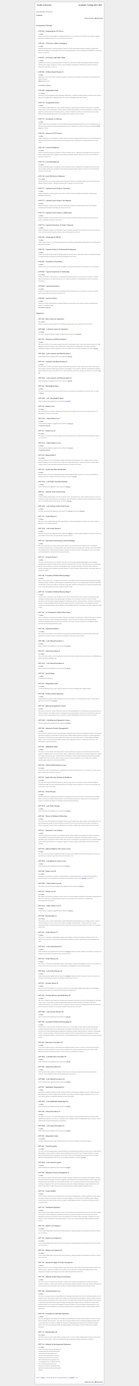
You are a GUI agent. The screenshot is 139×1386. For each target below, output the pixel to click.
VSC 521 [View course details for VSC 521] (74, 476)
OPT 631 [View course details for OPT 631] (68, 951)
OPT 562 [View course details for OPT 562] (68, 723)
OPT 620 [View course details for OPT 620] (81, 886)
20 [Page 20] (61, 1377)
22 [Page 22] (65, 1377)
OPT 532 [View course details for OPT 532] (70, 511)
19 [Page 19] (59, 1377)
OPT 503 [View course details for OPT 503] (68, 401)
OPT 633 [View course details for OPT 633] (68, 976)
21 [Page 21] (63, 1377)
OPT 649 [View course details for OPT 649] (68, 1130)
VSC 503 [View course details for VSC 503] (55, 700)
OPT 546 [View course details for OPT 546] (68, 646)
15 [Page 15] (51, 1377)
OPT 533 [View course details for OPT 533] (70, 533)
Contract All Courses (89, 18)
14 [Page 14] (49, 1377)
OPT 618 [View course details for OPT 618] (67, 866)
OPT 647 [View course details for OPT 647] (68, 1106)
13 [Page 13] (47, 1377)
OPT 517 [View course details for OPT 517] (71, 448)
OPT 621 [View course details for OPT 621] (71, 910)
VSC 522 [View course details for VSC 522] (69, 501)
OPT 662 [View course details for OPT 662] (68, 1167)
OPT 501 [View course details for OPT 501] (70, 356)
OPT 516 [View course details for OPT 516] (71, 423)
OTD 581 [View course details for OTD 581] (48, 85)
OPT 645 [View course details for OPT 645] (68, 1061)
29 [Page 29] (76, 1377)
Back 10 (43, 1377)
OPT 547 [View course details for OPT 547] (68, 668)
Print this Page (99, 18)
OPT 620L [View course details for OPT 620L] (84, 878)
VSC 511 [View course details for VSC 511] (96, 348)
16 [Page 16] (53, 1377)
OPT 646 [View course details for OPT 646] (68, 1082)
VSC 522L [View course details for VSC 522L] (81, 511)
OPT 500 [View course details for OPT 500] (79, 334)
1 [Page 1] (39, 1377)
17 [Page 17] (55, 1377)
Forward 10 (72, 1377)
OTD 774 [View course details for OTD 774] (48, 307)
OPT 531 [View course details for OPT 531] (68, 486)
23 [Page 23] (66, 1377)
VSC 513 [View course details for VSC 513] (42, 393)
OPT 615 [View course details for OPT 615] (68, 811)
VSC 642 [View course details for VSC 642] (83, 1157)
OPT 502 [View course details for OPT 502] (70, 381)
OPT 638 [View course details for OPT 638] (68, 1016)
